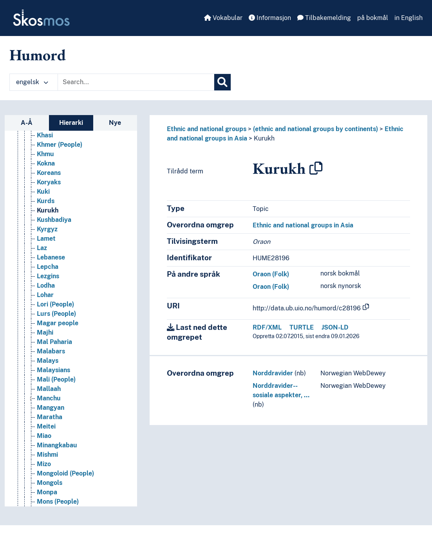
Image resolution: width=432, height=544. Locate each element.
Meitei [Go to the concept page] (46, 436)
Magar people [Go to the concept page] (57, 333)
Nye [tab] (115, 122)
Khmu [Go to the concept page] (45, 164)
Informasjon (270, 18)
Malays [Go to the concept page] (47, 370)
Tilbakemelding (324, 18)
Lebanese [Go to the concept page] (51, 267)
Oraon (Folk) (271, 274)
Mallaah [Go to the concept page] (49, 398)
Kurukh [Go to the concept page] (47, 220)
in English (408, 18)
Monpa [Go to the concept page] (47, 502)
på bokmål (372, 18)
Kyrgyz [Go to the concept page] (47, 239)
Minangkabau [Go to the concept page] (57, 455)
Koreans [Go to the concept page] (49, 182)
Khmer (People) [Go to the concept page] (59, 154)
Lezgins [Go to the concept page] (48, 286)
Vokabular (223, 18)
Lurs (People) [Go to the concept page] (56, 323)
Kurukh (264, 138)
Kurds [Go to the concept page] (45, 210)
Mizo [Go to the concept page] (44, 473)
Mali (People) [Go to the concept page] (56, 389)
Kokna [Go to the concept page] (46, 173)
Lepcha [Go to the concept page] (47, 276)
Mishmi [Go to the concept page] (47, 464)
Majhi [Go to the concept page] (45, 342)
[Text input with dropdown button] (136, 82)
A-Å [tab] (27, 122)
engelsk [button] (32, 82)
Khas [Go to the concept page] (44, 135)
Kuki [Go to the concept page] (43, 201)
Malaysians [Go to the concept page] (53, 380)
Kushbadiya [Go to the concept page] (54, 229)
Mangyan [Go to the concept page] (50, 417)
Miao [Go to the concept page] (44, 445)
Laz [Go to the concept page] (42, 257)
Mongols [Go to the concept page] (49, 492)
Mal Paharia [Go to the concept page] (54, 351)
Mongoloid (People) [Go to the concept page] (65, 483)
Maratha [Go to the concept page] (49, 427)
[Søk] (222, 82)
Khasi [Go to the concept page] (45, 145)
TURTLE (301, 327)
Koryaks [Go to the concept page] (49, 192)
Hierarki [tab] (71, 122)
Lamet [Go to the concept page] (46, 248)
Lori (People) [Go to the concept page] (55, 314)
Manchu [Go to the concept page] (49, 408)
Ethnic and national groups (206, 129)
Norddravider (273, 373)
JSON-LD (335, 327)
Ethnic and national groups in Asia (303, 225)
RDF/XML (267, 327)
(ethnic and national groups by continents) (315, 129)
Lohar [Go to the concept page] (45, 304)
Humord (37, 55)
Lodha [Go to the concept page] (46, 295)
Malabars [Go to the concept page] (51, 361)
